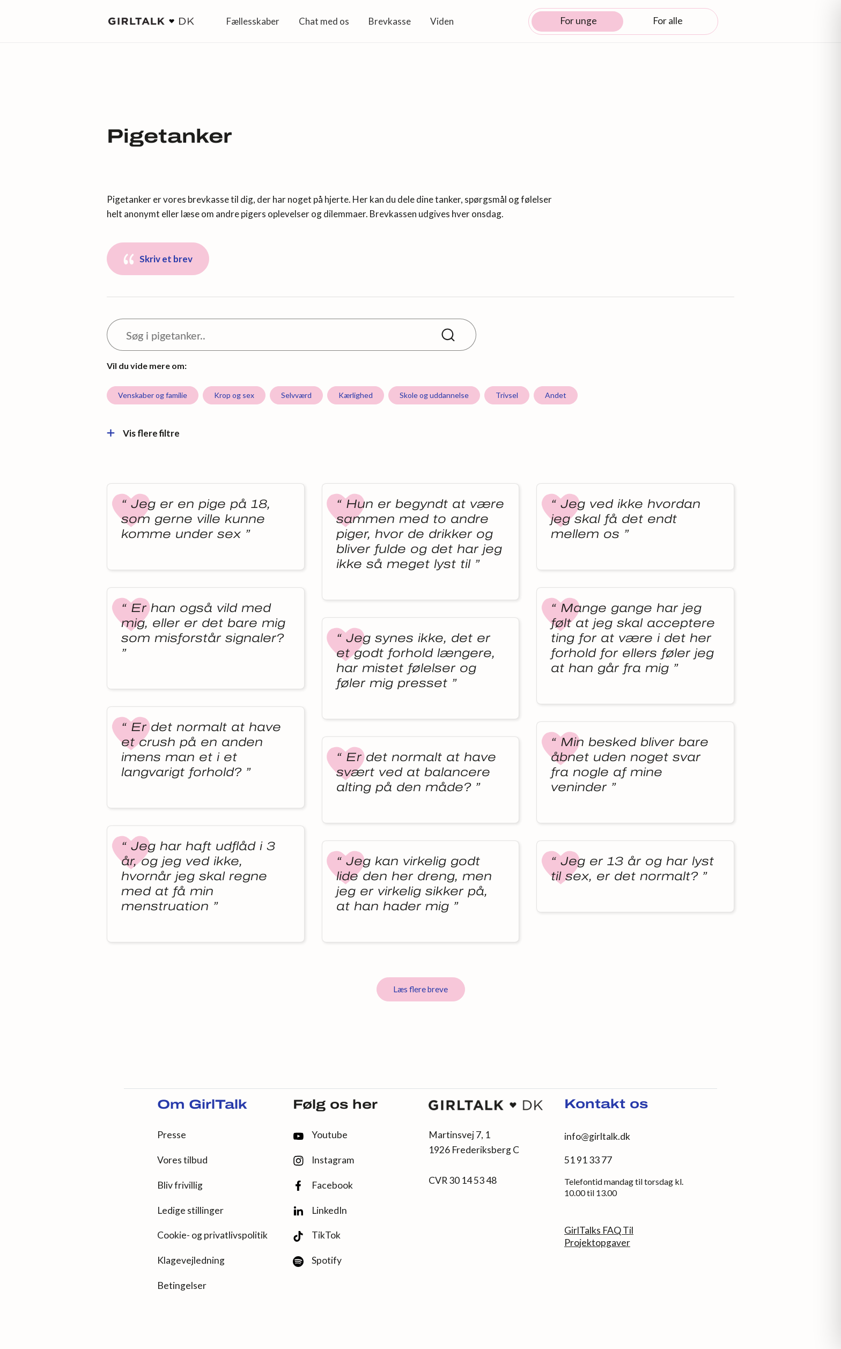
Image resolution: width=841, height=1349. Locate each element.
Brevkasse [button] (389, 21)
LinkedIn (320, 1211)
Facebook (323, 1186)
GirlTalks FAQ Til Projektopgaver (598, 1236)
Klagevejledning (191, 1260)
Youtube (320, 1134)
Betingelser (181, 1285)
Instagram (323, 1160)
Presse (171, 1134)
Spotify (317, 1261)
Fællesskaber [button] (252, 21)
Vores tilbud (182, 1160)
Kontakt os (606, 1105)
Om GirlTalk (202, 1105)
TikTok (317, 1235)
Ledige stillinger (190, 1210)
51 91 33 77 (588, 1160)
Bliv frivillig (180, 1185)
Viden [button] (442, 21)
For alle (668, 20)
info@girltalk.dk (597, 1136)
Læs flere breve (420, 989)
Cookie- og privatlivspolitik (212, 1235)
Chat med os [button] (324, 21)
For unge (578, 20)
